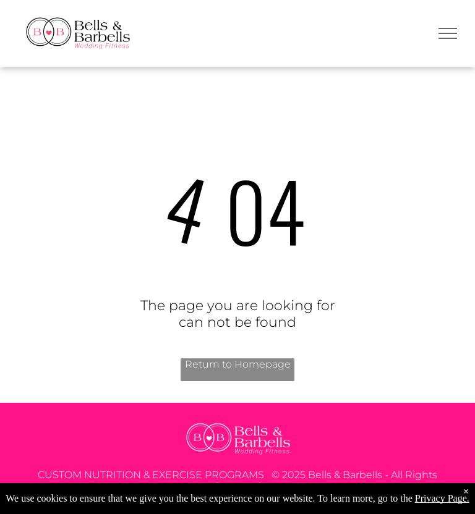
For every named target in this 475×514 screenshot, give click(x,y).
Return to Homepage (238, 364)
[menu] (448, 33)
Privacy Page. (442, 498)
